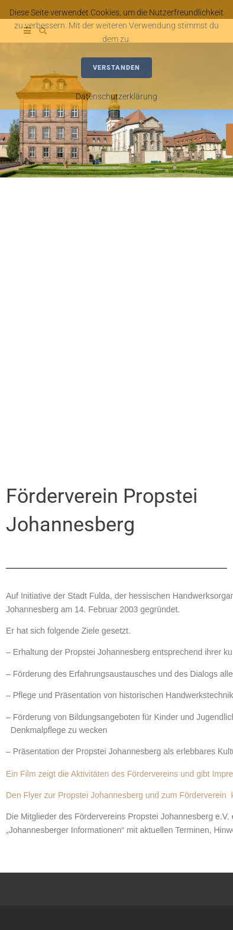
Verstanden (116, 68)
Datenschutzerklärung (116, 96)
